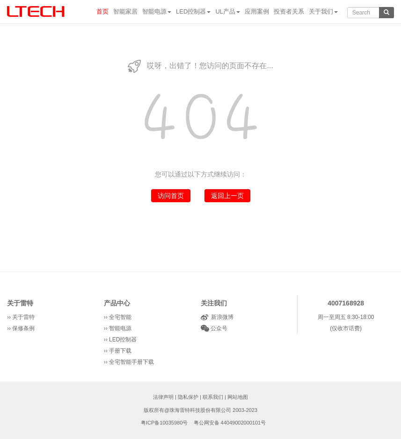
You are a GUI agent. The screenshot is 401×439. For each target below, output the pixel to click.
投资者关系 (289, 11)
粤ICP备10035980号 (164, 422)
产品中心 (117, 303)
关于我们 (323, 11)
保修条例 (23, 328)
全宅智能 (120, 317)
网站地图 (237, 397)
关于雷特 (20, 303)
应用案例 (257, 11)
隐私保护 (188, 397)
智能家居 (125, 11)
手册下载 (120, 350)
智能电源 (156, 11)
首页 (102, 11)
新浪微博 (221, 317)
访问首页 (171, 195)
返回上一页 (227, 195)
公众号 (218, 328)
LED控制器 (193, 11)
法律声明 (163, 397)
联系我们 (213, 397)
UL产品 (227, 11)
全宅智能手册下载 (131, 362)
